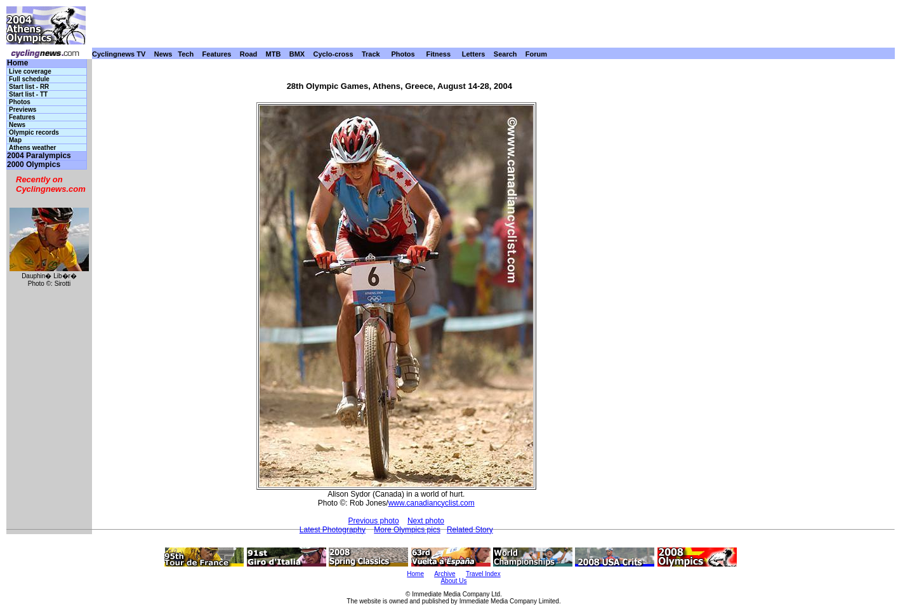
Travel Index (483, 573)
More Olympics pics (407, 529)
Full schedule (29, 79)
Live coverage (30, 71)
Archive (444, 573)
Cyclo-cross (333, 54)
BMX (297, 54)
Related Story (470, 529)
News (163, 54)
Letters (473, 54)
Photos (402, 54)
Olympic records (34, 132)
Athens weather (32, 147)
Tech (186, 54)
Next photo (425, 520)
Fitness (438, 54)
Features (217, 54)
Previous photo (373, 520)
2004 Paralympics (39, 156)
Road (249, 54)
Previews (22, 109)
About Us (453, 580)
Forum (536, 54)
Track (371, 54)
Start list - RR (29, 86)
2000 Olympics (33, 165)
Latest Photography (333, 529)
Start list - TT (28, 94)
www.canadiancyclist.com (431, 503)
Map (15, 140)
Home (17, 63)
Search (505, 54)
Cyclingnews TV (118, 54)
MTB (273, 54)
